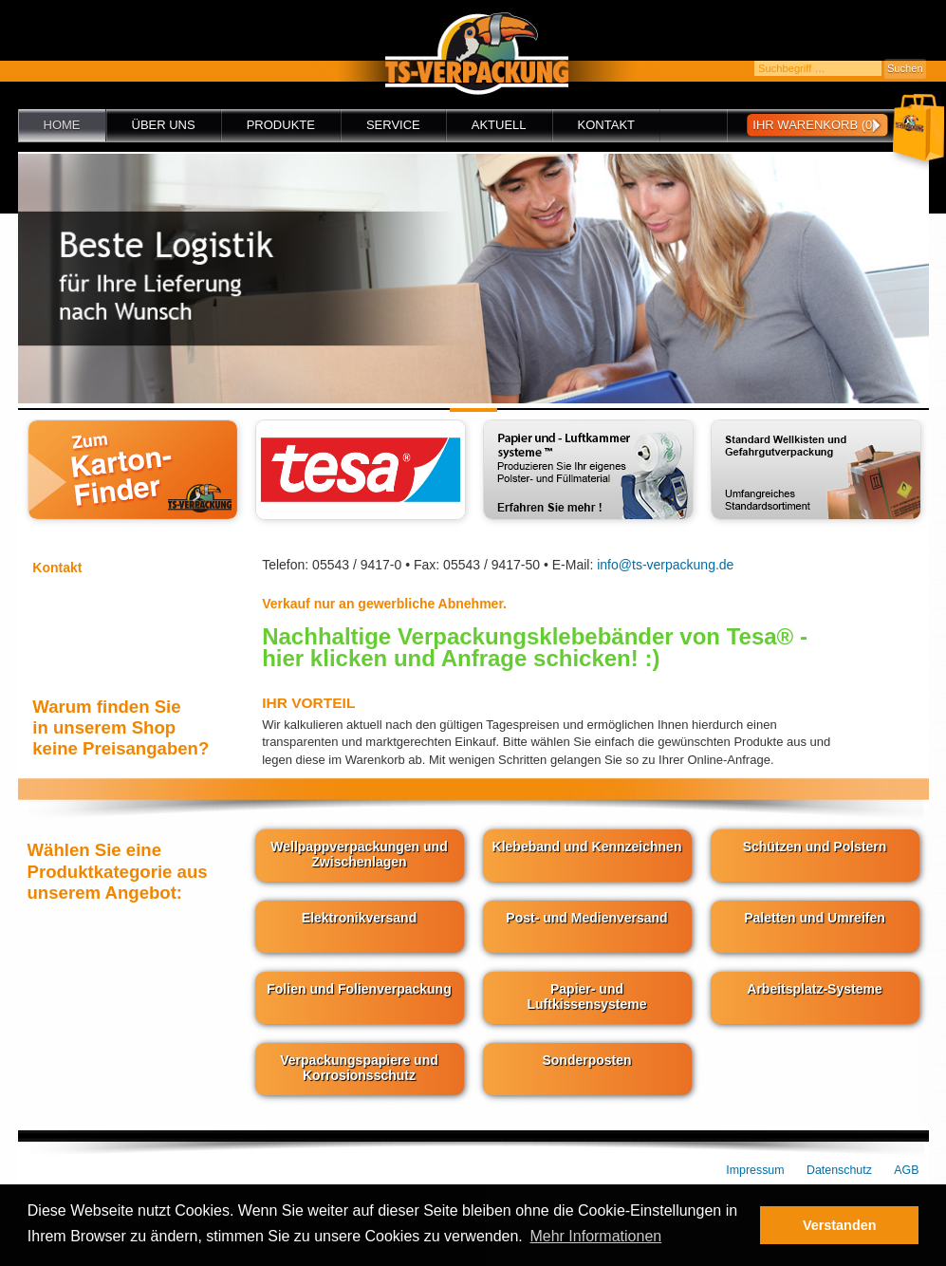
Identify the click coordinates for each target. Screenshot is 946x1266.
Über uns (163, 125)
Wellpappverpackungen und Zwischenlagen (358, 854)
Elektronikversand (359, 917)
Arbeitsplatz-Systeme (814, 988)
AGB (906, 1170)
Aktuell (499, 125)
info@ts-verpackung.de (665, 564)
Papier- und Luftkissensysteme (586, 996)
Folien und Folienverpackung (359, 988)
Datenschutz (839, 1170)
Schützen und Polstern (815, 846)
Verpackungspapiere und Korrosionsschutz (359, 1067)
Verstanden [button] (840, 1225)
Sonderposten (586, 1060)
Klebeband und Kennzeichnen (587, 846)
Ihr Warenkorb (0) (814, 125)
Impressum (755, 1170)
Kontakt (606, 125)
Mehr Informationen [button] (595, 1236)
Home (62, 125)
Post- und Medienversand (586, 917)
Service (393, 125)
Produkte (281, 125)
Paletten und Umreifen (814, 917)
